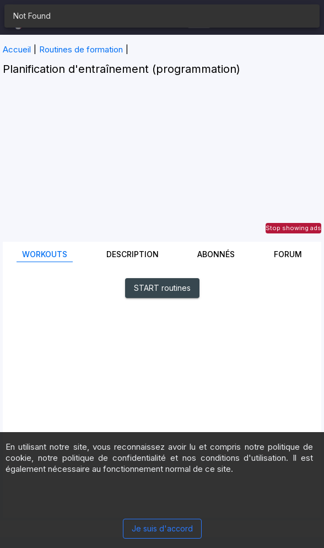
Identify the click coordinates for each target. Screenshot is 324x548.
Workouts (44, 254)
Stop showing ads (293, 228)
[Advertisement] (162, 164)
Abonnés (216, 254)
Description (132, 254)
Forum (288, 254)
